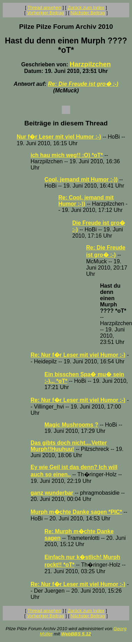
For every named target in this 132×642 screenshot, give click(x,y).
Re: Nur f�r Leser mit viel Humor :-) (78, 355)
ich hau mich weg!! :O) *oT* (67, 155)
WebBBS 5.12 (76, 633)
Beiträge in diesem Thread (66, 123)
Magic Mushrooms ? (71, 425)
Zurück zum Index (86, 7)
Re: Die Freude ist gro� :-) (83, 84)
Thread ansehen (44, 7)
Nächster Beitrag (88, 12)
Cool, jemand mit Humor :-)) (81, 179)
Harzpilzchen (90, 64)
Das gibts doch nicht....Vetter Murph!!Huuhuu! (69, 446)
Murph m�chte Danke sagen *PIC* (76, 512)
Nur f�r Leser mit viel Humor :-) (59, 137)
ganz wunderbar (52, 493)
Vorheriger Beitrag (45, 12)
